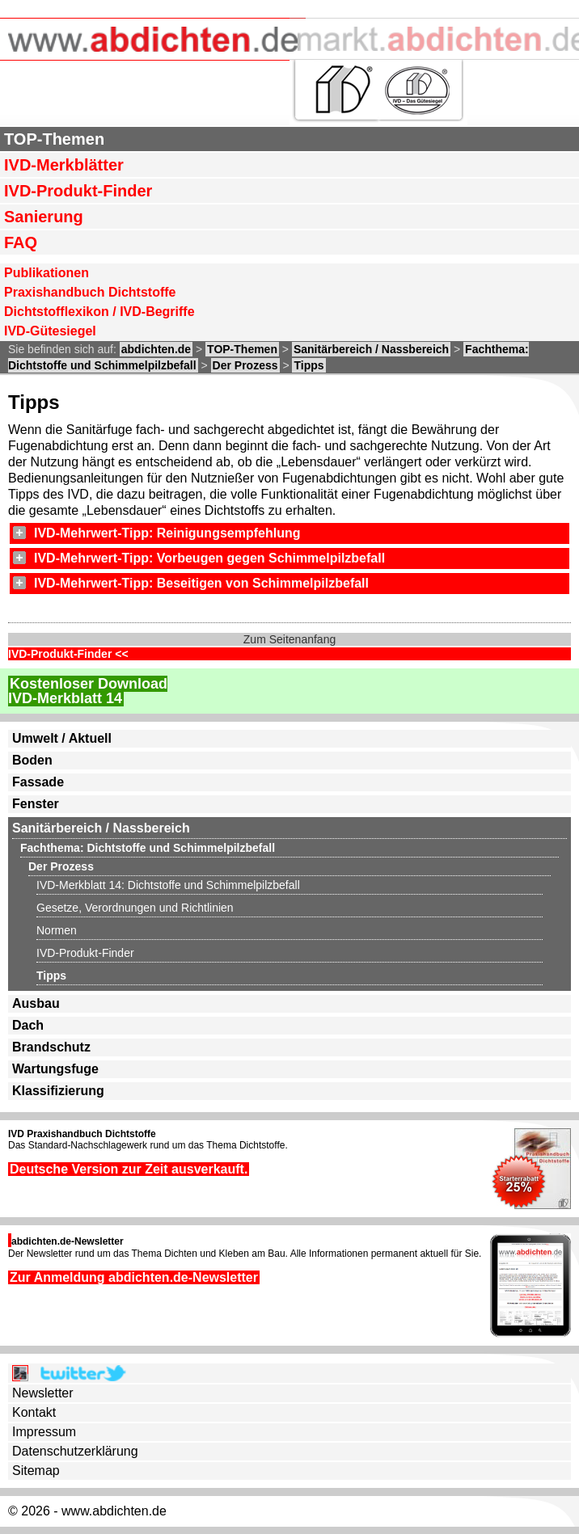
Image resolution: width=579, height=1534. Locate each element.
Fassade (38, 782)
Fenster (35, 804)
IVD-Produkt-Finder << (68, 653)
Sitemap (36, 1470)
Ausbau (36, 1003)
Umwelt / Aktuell (62, 738)
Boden (32, 760)
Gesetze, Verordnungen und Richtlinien (135, 907)
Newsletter (43, 1393)
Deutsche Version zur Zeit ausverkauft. (128, 1169)
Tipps (308, 365)
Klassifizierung (58, 1091)
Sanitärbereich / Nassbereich (371, 349)
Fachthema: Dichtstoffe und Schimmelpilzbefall (147, 847)
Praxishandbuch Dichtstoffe (89, 292)
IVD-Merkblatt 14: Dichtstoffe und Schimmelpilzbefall (168, 885)
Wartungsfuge (55, 1069)
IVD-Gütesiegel (50, 331)
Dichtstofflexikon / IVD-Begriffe (99, 311)
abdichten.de (156, 349)
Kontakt (34, 1412)
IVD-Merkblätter (64, 165)
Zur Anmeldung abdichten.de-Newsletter (134, 1277)
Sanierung (43, 216)
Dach (28, 1025)
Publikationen (46, 273)
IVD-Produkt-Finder (78, 191)
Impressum (44, 1432)
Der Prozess (245, 365)
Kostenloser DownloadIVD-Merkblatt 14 (87, 691)
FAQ (20, 242)
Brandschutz (51, 1047)
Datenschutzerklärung (75, 1451)
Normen (56, 930)
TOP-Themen (54, 139)
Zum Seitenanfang (289, 639)
